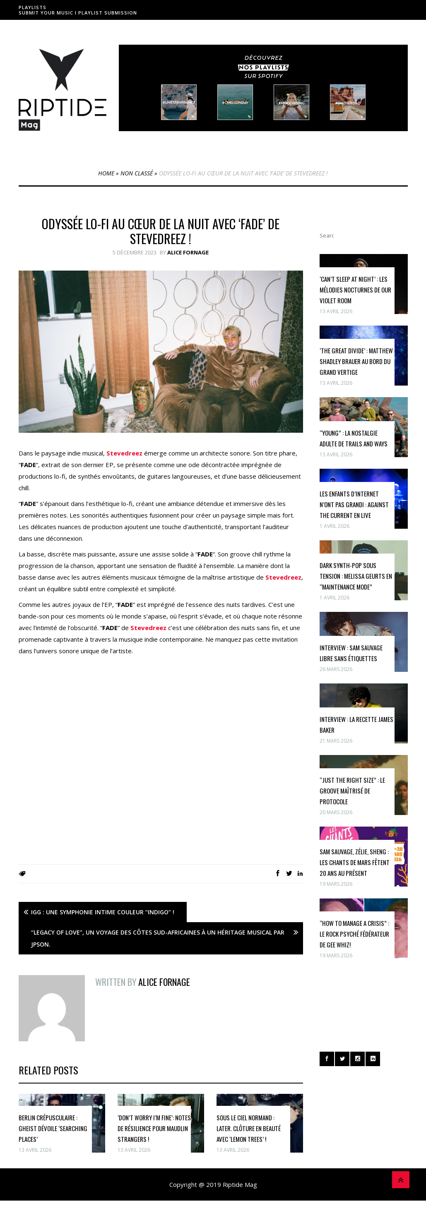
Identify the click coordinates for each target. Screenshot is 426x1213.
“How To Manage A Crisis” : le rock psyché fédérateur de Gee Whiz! (354, 933)
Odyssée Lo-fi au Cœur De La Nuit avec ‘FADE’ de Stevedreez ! (160, 231)
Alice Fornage (188, 252)
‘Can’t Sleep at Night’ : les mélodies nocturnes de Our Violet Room (355, 289)
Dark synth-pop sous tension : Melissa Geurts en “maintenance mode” (356, 576)
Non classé (136, 173)
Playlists (32, 7)
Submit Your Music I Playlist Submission (78, 13)
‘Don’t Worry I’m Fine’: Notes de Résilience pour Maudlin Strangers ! (154, 1128)
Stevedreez (124, 453)
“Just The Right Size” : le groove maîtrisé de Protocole (352, 790)
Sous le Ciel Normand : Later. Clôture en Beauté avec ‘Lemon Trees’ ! (249, 1128)
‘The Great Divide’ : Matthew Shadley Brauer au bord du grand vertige (356, 361)
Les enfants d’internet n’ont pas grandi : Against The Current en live (354, 504)
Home (106, 173)
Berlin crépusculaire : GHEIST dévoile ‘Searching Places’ (53, 1128)
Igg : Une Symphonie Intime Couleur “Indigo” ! (102, 912)
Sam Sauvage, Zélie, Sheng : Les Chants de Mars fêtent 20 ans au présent (355, 862)
